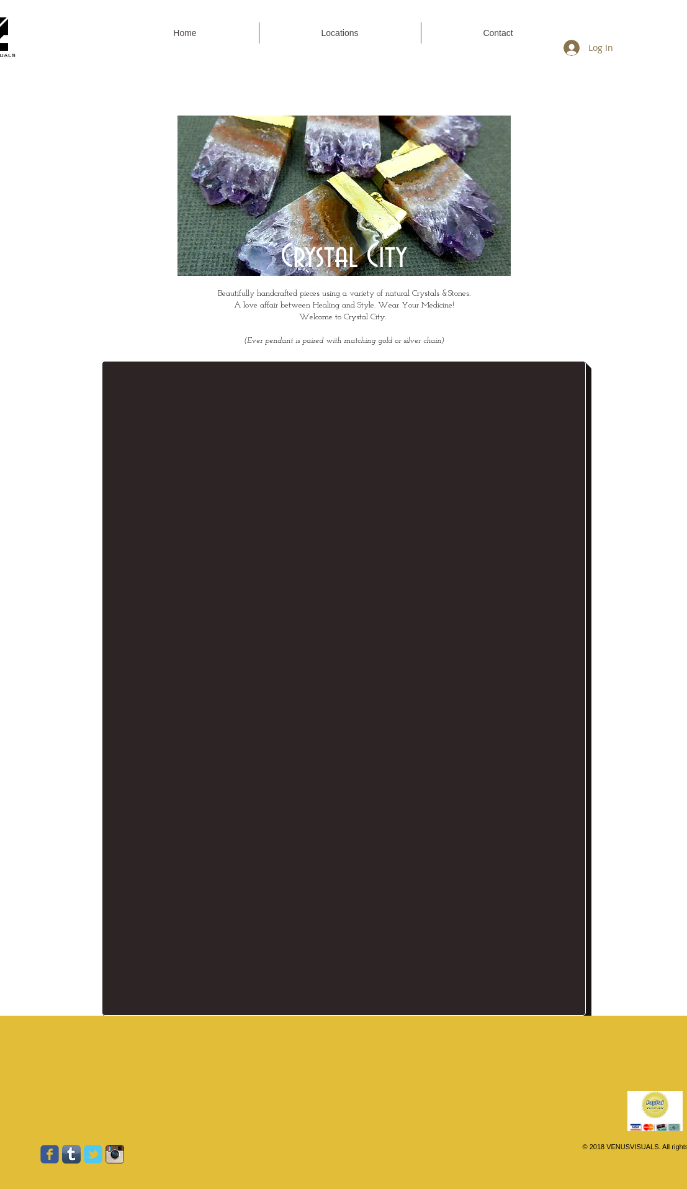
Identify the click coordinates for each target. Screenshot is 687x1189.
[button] (498, 32)
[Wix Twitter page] (93, 1154)
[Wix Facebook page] (49, 1154)
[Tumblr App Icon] (71, 1154)
